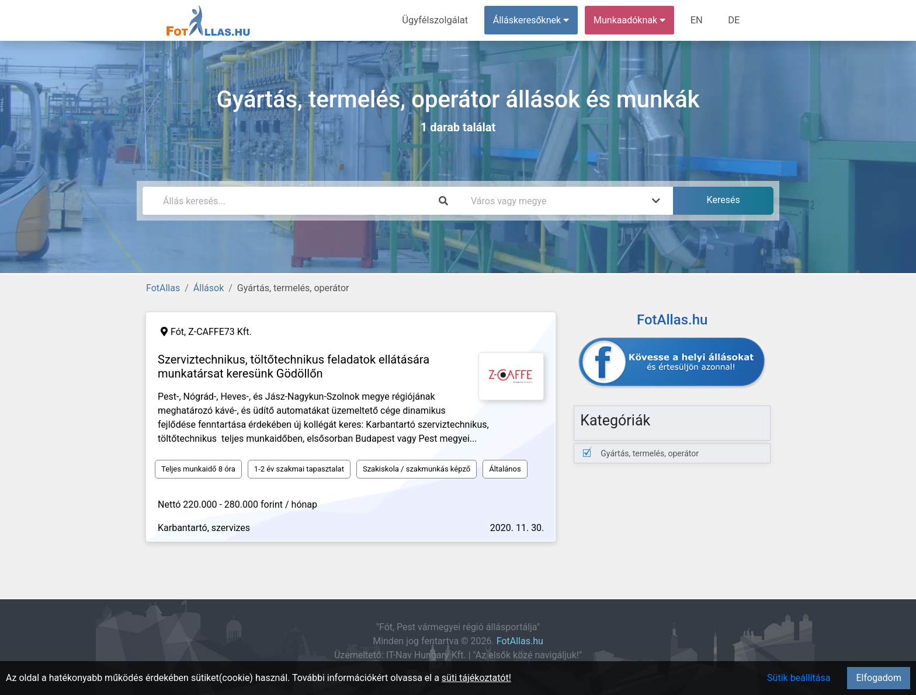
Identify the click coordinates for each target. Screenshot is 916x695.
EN (698, 20)
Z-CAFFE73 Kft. (220, 331)
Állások (208, 288)
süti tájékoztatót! (476, 677)
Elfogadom (878, 677)
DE (734, 20)
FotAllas (163, 288)
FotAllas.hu (520, 641)
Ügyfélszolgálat (438, 20)
